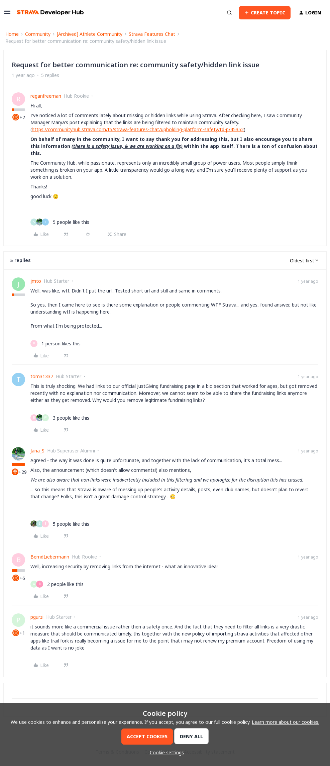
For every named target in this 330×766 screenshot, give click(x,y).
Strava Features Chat (152, 34)
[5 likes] (59, 222)
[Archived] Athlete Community (89, 34)
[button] (7, 14)
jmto (35, 281)
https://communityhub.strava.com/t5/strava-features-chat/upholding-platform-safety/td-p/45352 (138, 129)
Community (37, 34)
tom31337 (41, 376)
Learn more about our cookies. (285, 722)
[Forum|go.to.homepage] (50, 12)
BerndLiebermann (49, 557)
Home (12, 34)
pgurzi (36, 617)
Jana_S (37, 450)
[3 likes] (59, 417)
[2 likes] (57, 584)
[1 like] (55, 343)
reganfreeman (45, 96)
